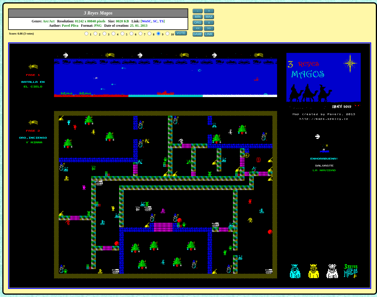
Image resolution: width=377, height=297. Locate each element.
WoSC (146, 21)
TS (161, 21)
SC (155, 21)
